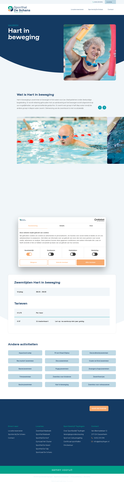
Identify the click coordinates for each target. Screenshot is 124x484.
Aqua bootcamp (25, 353)
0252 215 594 (98, 2)
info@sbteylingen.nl (101, 441)
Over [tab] (91, 226)
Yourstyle (69, 481)
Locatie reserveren (77, 9)
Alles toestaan (90, 262)
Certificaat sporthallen (72, 441)
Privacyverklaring (76, 476)
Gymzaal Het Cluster (44, 441)
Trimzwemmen (25, 377)
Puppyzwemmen (62, 369)
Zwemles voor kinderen (62, 377)
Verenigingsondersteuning (74, 434)
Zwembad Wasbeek (43, 431)
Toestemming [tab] (33, 226)
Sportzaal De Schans (44, 452)
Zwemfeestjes (99, 377)
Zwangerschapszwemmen (99, 369)
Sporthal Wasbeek (43, 434)
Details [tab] (62, 226)
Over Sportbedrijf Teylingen (74, 431)
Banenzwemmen (25, 369)
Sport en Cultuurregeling (73, 438)
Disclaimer (87, 476)
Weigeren (33, 262)
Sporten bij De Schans (95, 9)
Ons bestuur (68, 445)
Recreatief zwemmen (25, 361)
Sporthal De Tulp (42, 449)
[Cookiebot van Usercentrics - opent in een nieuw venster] (95, 220)
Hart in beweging (62, 384)
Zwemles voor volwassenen (98, 384)
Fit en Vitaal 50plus (62, 353)
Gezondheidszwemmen (99, 353)
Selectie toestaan (62, 262)
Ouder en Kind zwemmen (99, 361)
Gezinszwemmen (25, 384)
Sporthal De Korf (42, 438)
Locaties (110, 2)
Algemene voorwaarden (61, 476)
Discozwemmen (62, 361)
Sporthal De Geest (43, 445)
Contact (111, 9)
